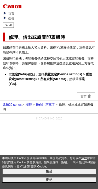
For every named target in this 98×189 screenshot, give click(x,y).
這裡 (84, 158)
